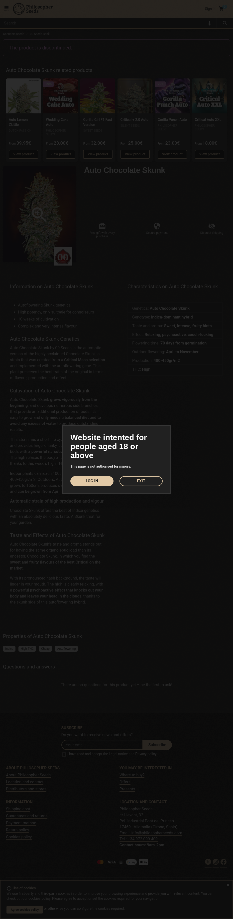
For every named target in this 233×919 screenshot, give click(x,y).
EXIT (141, 481)
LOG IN (92, 481)
